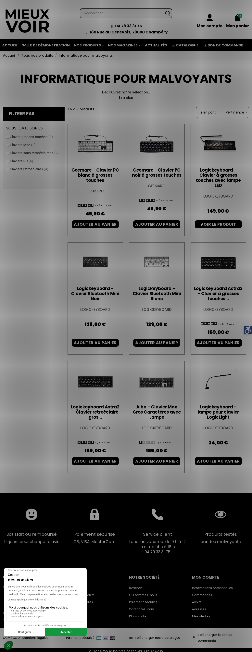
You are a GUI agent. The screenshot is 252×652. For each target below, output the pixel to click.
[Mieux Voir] (27, 17)
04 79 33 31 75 (128, 22)
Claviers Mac (22, 141)
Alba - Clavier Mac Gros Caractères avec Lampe (157, 408)
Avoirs (196, 598)
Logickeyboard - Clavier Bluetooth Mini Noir (95, 290)
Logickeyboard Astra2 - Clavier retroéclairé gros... (95, 408)
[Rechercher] (126, 9)
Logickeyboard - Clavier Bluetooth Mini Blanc (157, 290)
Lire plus (126, 93)
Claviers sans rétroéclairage (34, 149)
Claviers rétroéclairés (29, 165)
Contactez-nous (142, 605)
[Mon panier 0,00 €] (237, 17)
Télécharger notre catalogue (157, 634)
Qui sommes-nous (143, 591)
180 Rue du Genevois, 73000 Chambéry (129, 28)
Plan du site (137, 612)
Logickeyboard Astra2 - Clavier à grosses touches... (218, 290)
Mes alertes (201, 612)
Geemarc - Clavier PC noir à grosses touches (157, 168)
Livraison (135, 584)
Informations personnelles (212, 584)
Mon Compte (205, 573)
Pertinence (236, 108)
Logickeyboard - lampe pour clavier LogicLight (218, 408)
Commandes (202, 591)
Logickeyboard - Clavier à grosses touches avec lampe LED (218, 174)
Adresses (199, 605)
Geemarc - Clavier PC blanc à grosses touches (95, 171)
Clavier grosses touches (31, 133)
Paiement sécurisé (143, 598)
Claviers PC (21, 157)
